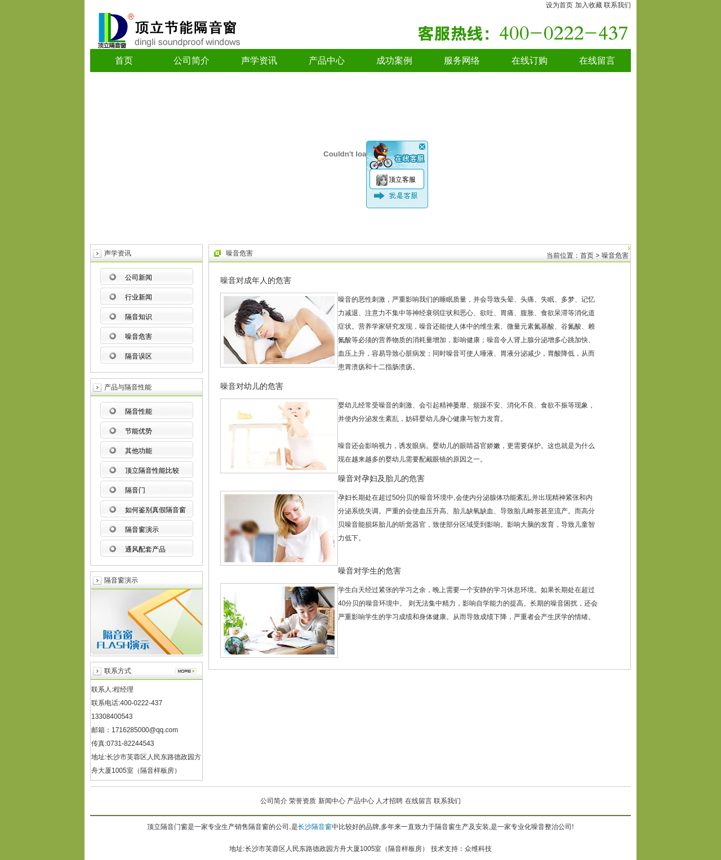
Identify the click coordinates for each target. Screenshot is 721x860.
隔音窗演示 (142, 530)
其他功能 (138, 451)
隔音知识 (138, 317)
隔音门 (135, 490)
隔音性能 (138, 411)
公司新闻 (138, 277)
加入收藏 (588, 5)
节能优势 (138, 431)
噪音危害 (138, 337)
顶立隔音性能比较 (152, 470)
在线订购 (529, 60)
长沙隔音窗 (315, 827)
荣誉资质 (302, 801)
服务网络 (462, 60)
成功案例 (394, 60)
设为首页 (559, 5)
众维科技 (478, 849)
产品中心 (327, 60)
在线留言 (597, 60)
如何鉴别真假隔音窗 (155, 510)
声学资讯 (259, 60)
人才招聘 (389, 801)
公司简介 (191, 60)
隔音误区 (138, 356)
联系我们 (617, 5)
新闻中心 (331, 801)
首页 (124, 60)
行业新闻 (138, 297)
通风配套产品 (145, 549)
